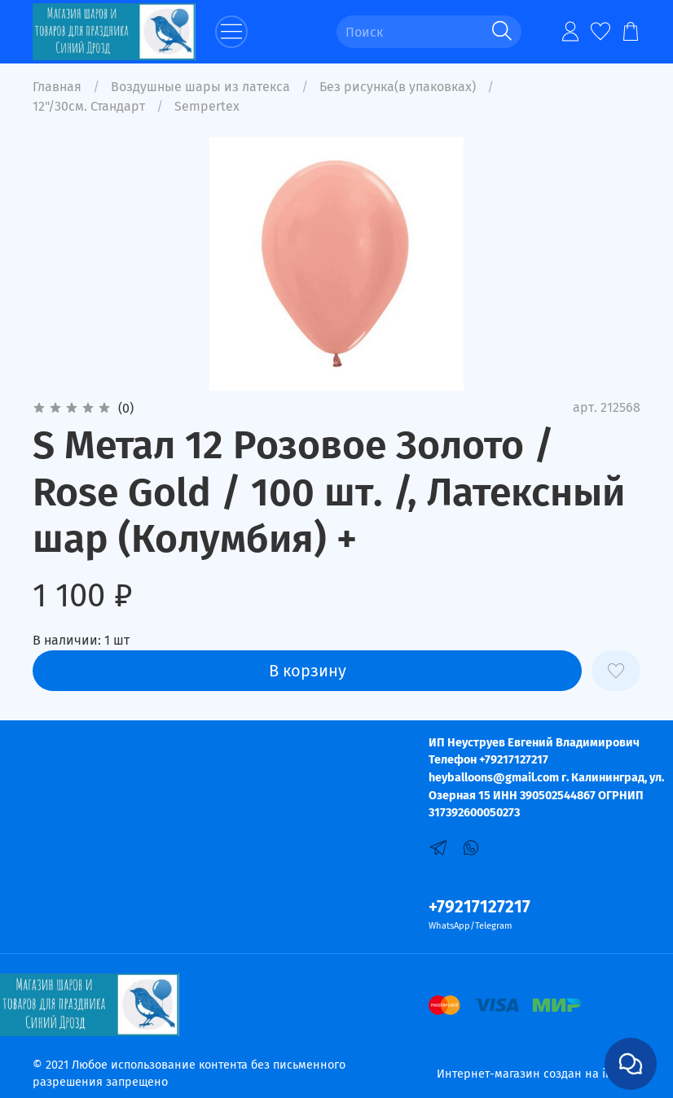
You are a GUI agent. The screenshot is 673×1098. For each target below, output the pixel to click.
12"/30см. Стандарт (89, 106)
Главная (57, 86)
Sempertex (207, 106)
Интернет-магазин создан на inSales (538, 1074)
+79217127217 (479, 907)
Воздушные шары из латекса (200, 86)
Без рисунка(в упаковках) (397, 86)
